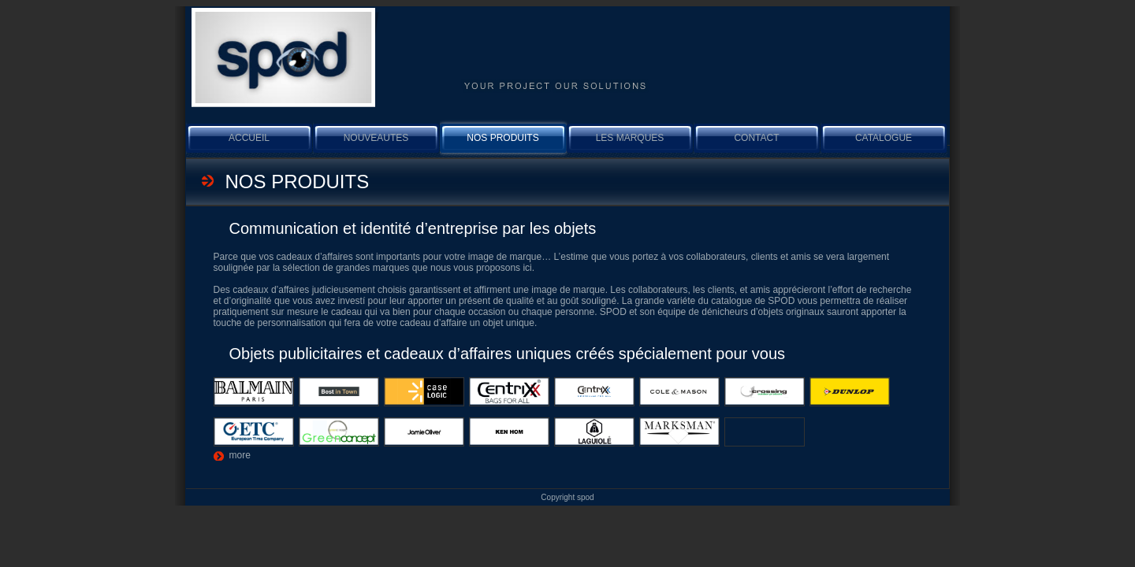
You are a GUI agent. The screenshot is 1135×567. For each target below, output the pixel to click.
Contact (756, 137)
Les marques (630, 137)
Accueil (249, 137)
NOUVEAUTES (376, 137)
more (240, 455)
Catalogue (883, 137)
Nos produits (502, 137)
